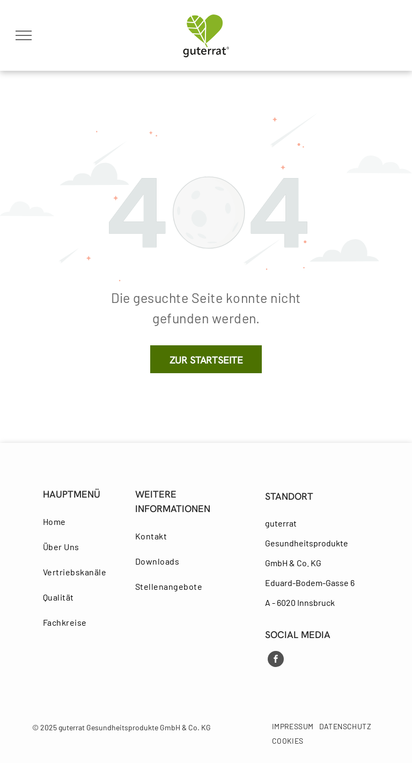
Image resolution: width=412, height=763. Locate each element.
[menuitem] (82, 521)
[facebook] (276, 660)
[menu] (24, 35)
